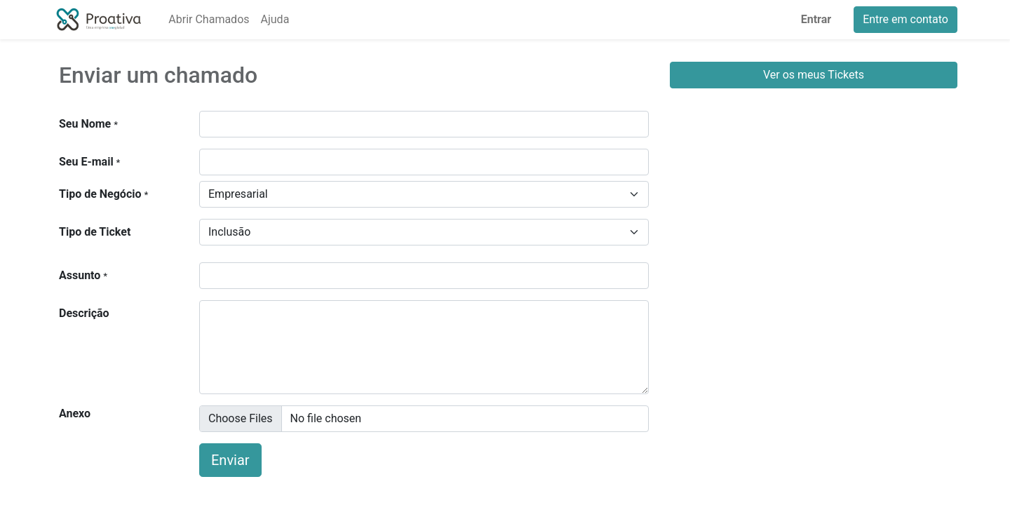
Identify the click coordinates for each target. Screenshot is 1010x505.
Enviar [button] (230, 460)
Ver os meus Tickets (813, 74)
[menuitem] (209, 20)
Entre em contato (905, 19)
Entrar (816, 19)
